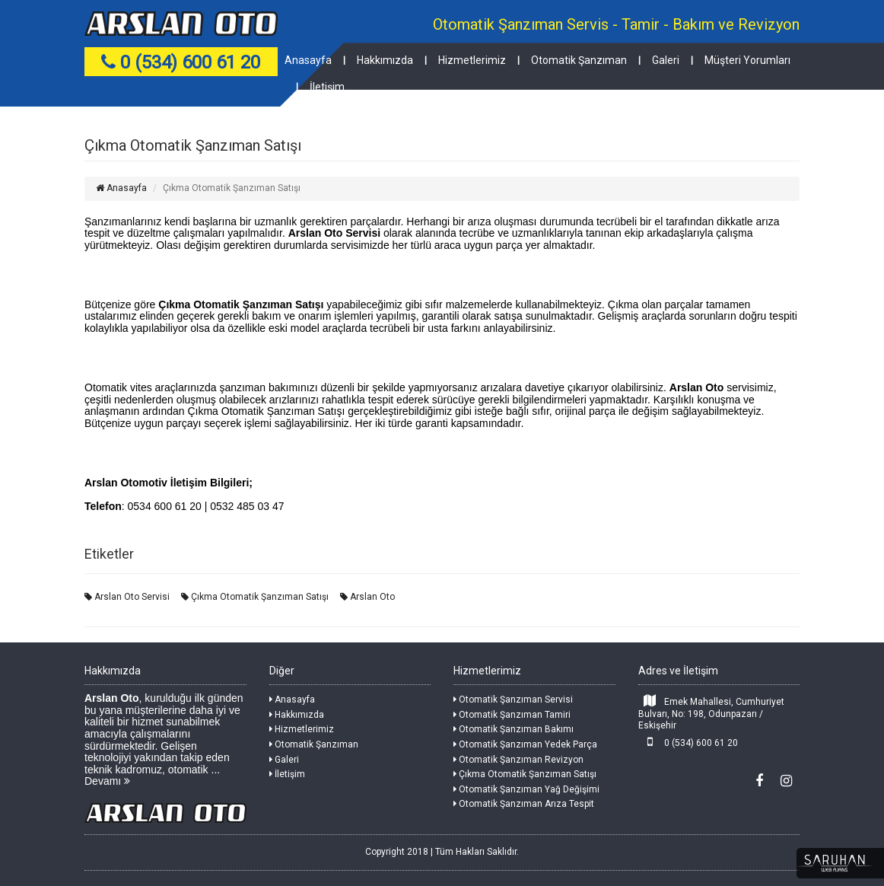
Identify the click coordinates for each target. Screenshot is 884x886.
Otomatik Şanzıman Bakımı (513, 729)
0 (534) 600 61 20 (688, 741)
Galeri (665, 60)
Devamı (107, 781)
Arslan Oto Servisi (127, 596)
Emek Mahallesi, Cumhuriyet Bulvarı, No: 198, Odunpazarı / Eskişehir (711, 712)
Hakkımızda (385, 60)
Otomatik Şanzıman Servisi (513, 699)
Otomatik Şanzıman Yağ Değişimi (526, 789)
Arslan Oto (367, 596)
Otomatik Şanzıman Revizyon (518, 759)
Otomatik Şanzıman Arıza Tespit (523, 803)
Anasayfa (308, 60)
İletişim (327, 87)
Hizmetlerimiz (472, 60)
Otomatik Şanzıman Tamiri (512, 714)
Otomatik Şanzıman (579, 60)
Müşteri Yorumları (747, 60)
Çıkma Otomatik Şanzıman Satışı (255, 596)
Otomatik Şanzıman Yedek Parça (525, 744)
